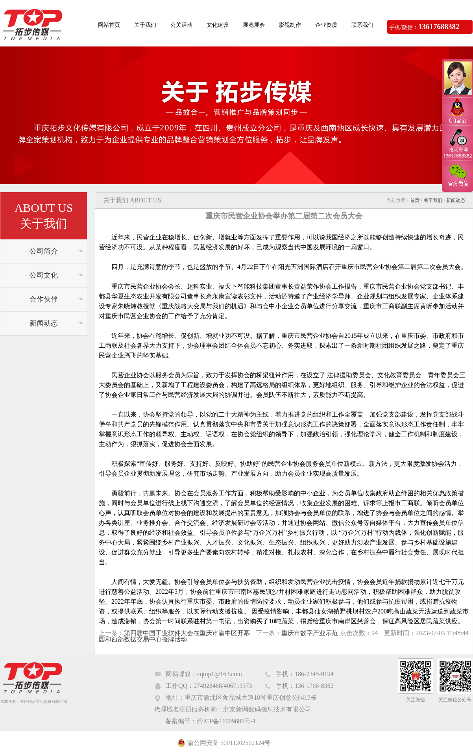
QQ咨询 (457, 111)
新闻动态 (44, 323)
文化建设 (218, 25)
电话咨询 (457, 143)
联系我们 (362, 25)
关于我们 (145, 25)
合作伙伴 (44, 299)
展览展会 (254, 25)
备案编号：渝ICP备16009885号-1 (210, 721)
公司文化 (44, 275)
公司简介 (44, 251)
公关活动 (181, 25)
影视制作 (290, 25)
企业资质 (326, 25)
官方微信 (457, 175)
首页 (414, 200)
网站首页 (109, 25)
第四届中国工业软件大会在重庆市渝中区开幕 (187, 633)
